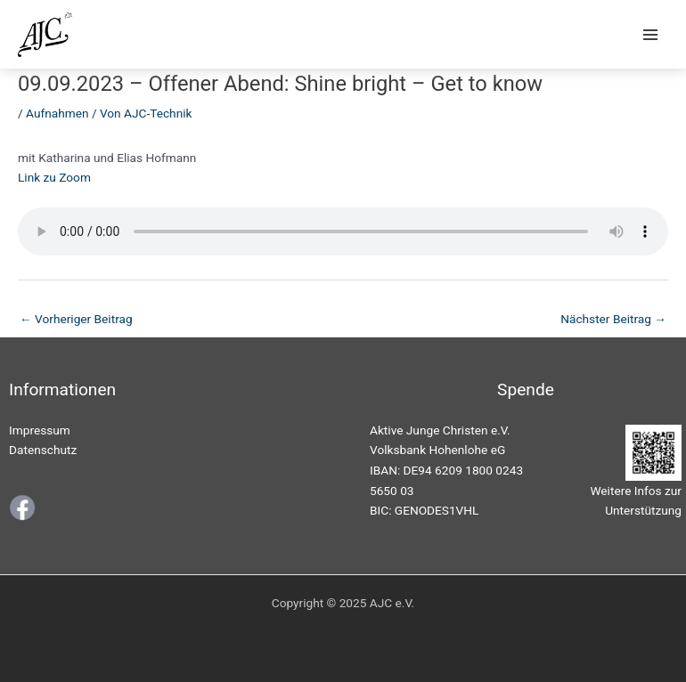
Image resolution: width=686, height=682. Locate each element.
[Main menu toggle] (651, 34)
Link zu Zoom (54, 177)
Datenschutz (43, 449)
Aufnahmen (57, 113)
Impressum (39, 430)
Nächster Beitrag (613, 319)
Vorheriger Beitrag (76, 319)
